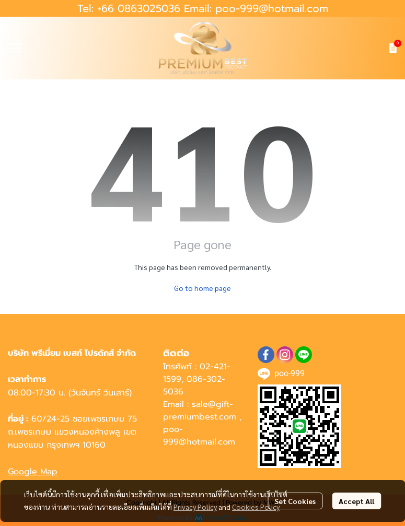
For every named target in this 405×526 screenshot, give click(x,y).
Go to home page (202, 288)
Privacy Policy (195, 506)
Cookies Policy (256, 506)
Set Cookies (295, 501)
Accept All (356, 501)
